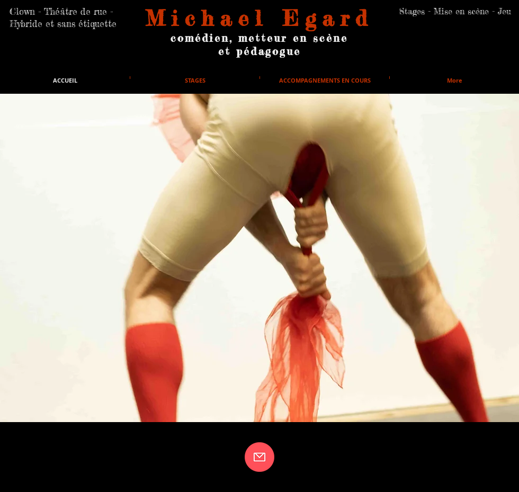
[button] (259, 258)
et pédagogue (259, 51)
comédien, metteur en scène (259, 37)
